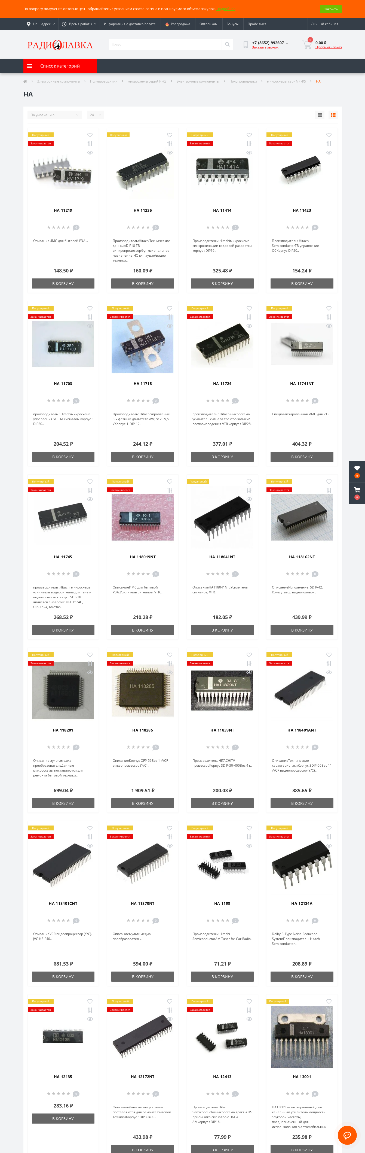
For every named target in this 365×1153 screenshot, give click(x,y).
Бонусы (232, 23)
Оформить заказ (328, 46)
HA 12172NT (143, 1076)
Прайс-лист (257, 23)
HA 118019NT (143, 556)
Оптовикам (208, 23)
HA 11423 (302, 209)
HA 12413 (222, 1076)
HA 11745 (63, 556)
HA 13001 (302, 1076)
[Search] (227, 44)
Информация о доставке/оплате (130, 23)
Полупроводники (104, 80)
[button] (357, 493)
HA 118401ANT (301, 729)
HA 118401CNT (63, 902)
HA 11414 (222, 209)
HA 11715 (143, 383)
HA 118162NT (302, 556)
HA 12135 (63, 1076)
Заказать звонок (265, 47)
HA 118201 (63, 729)
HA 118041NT (222, 556)
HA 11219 (63, 209)
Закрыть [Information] (331, 8)
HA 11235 (143, 209)
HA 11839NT (222, 729)
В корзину (63, 283)
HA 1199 (222, 902)
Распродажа (177, 23)
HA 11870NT (143, 902)
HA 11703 (63, 383)
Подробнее (225, 8)
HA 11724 (222, 383)
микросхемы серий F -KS (147, 80)
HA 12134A (301, 902)
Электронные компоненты (58, 80)
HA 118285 (142, 729)
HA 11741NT (302, 383)
